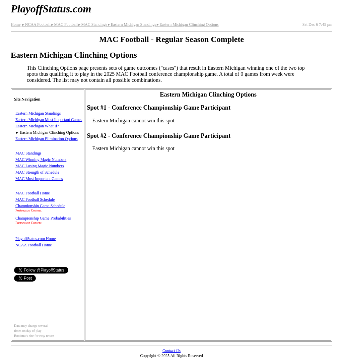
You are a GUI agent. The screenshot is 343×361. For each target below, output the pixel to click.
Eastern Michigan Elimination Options (46, 138)
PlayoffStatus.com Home (35, 238)
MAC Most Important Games (39, 178)
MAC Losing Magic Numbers (39, 166)
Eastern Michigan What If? (37, 126)
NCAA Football (36, 24)
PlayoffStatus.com (51, 9)
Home (15, 24)
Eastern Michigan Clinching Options (187, 24)
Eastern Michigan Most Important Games (48, 119)
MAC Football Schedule (35, 199)
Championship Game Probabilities (43, 218)
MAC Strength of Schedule (37, 172)
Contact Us (171, 350)
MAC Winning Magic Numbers (40, 159)
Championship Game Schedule (40, 205)
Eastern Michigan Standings (131, 24)
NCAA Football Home (33, 245)
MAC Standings (92, 24)
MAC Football (64, 24)
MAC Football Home (32, 193)
